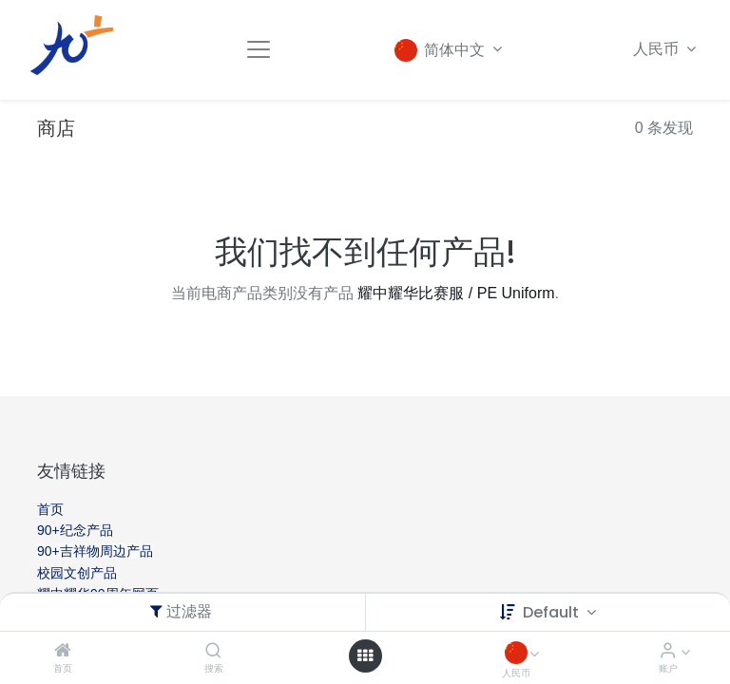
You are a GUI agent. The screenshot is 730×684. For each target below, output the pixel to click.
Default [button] (553, 612)
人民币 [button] (657, 49)
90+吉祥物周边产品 (95, 551)
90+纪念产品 (75, 530)
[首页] (62, 651)
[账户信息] (668, 651)
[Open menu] (365, 655)
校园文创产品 (77, 572)
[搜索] (213, 651)
